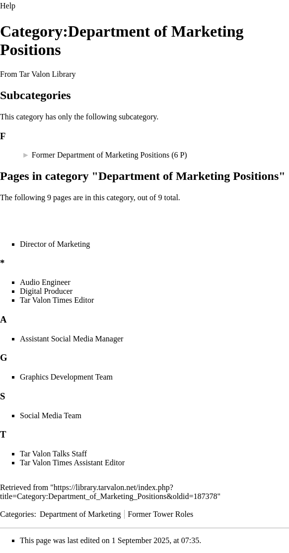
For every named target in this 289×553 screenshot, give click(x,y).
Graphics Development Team (66, 377)
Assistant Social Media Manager (71, 338)
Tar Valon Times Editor (57, 300)
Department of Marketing (80, 514)
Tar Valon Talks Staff (53, 453)
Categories (17, 514)
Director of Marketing (55, 244)
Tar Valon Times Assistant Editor (72, 462)
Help (7, 5)
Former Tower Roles (160, 514)
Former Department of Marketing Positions (100, 155)
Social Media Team (50, 415)
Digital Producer (46, 291)
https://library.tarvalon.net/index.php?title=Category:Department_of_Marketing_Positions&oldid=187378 (108, 491)
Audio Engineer (45, 282)
